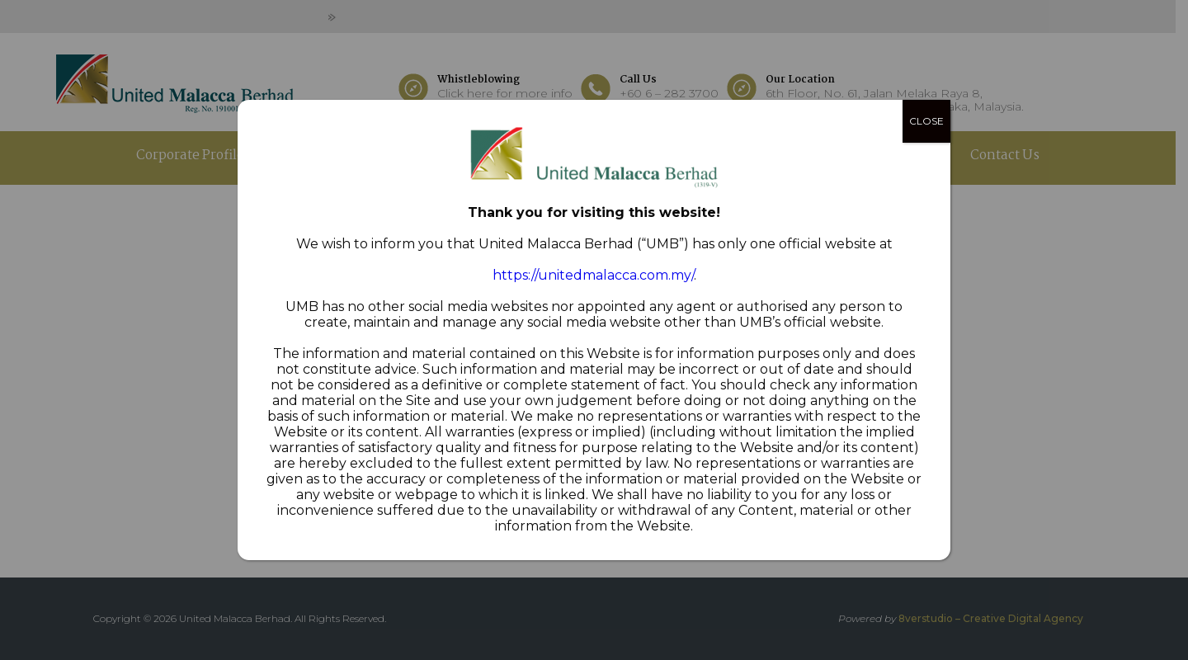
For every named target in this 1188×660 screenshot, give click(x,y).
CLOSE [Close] (926, 121)
